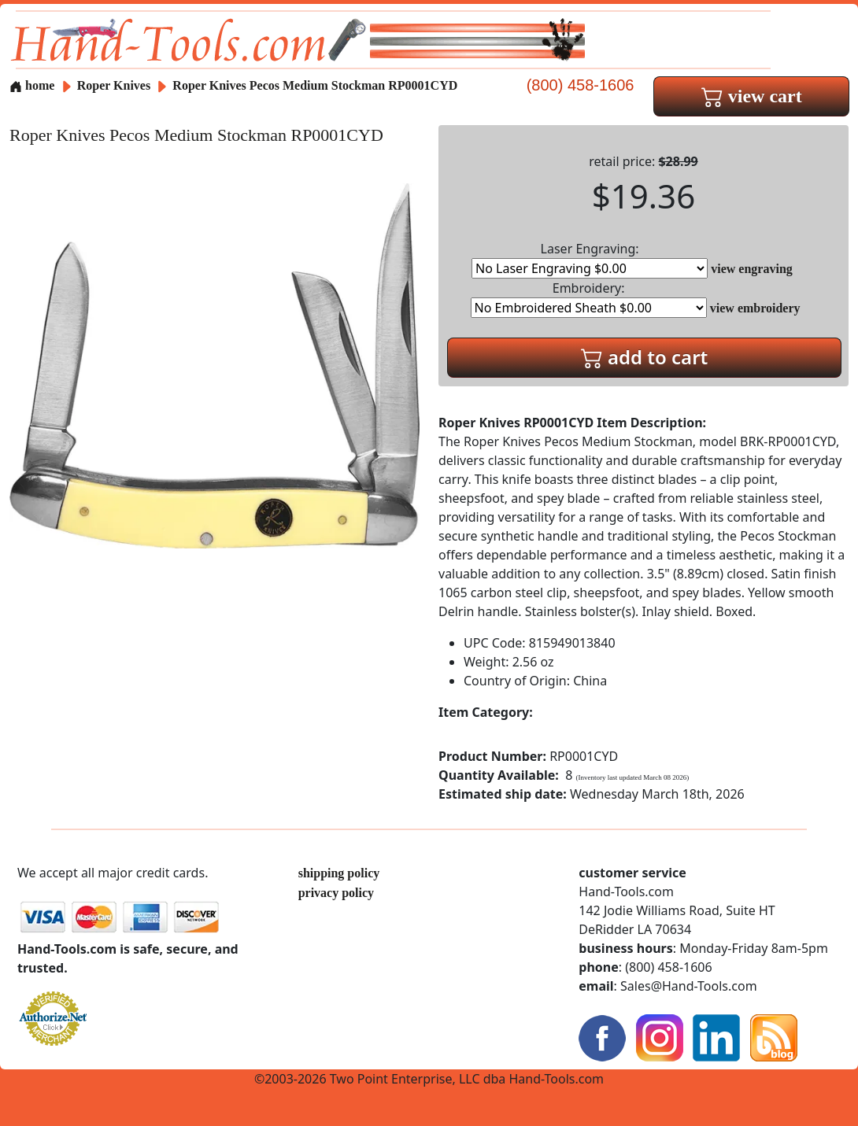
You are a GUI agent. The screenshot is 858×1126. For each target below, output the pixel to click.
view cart (751, 96)
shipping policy (339, 873)
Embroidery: (589, 298)
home (31, 85)
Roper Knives (115, 85)
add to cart (644, 357)
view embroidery (755, 308)
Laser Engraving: (590, 259)
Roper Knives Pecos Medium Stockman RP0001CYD (314, 85)
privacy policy (336, 892)
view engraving (752, 268)
